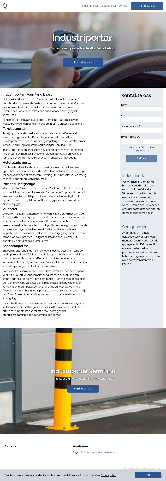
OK (148, 475)
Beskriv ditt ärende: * (141, 140)
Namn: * (141, 108)
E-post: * (141, 118)
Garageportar (108, 5)
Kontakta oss (147, 5)
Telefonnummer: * (141, 129)
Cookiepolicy (108, 475)
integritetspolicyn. (141, 150)
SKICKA (141, 158)
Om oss (122, 5)
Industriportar (90, 5)
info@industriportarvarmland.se (96, 452)
